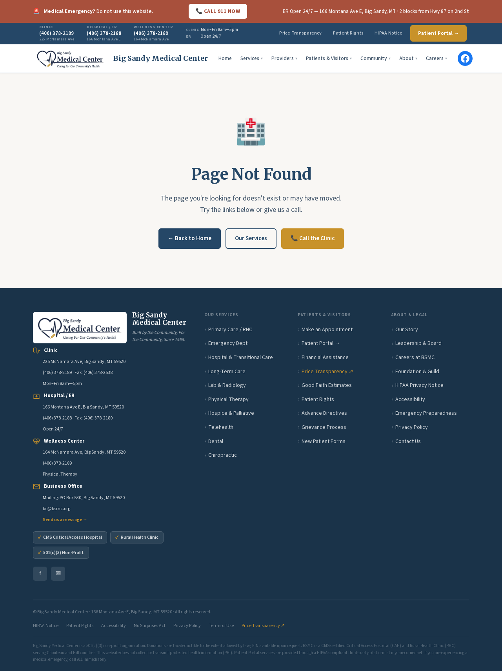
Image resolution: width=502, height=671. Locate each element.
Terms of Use (221, 625)
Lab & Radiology (227, 385)
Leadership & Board (418, 343)
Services (251, 58)
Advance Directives (324, 413)
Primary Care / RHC (230, 330)
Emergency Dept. (228, 343)
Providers (284, 58)
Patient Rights (348, 33)
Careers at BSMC (415, 357)
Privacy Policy (411, 427)
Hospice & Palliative (231, 413)
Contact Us (408, 441)
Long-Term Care (227, 372)
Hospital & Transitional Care (240, 357)
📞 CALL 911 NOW (218, 11)
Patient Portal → (438, 33)
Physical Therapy (228, 399)
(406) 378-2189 (57, 372)
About (408, 58)
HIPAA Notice (388, 33)
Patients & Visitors (329, 58)
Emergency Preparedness (426, 413)
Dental (215, 441)
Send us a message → (65, 519)
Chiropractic (222, 455)
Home (225, 58)
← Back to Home (189, 238)
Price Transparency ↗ (327, 372)
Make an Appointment (327, 330)
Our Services (251, 238)
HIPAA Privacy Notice (419, 385)
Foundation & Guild (417, 372)
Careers (436, 58)
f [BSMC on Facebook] (40, 573)
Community (375, 58)
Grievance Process (324, 427)
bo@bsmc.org (56, 508)
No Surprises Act (150, 625)
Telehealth (220, 427)
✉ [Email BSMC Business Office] (58, 573)
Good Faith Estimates (327, 385)
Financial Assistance (325, 357)
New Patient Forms (324, 441)
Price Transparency (300, 33)
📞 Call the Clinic (313, 238)
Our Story (406, 330)
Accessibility (410, 399)
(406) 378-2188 (57, 418)
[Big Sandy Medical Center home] (120, 58)
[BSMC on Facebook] (465, 58)
